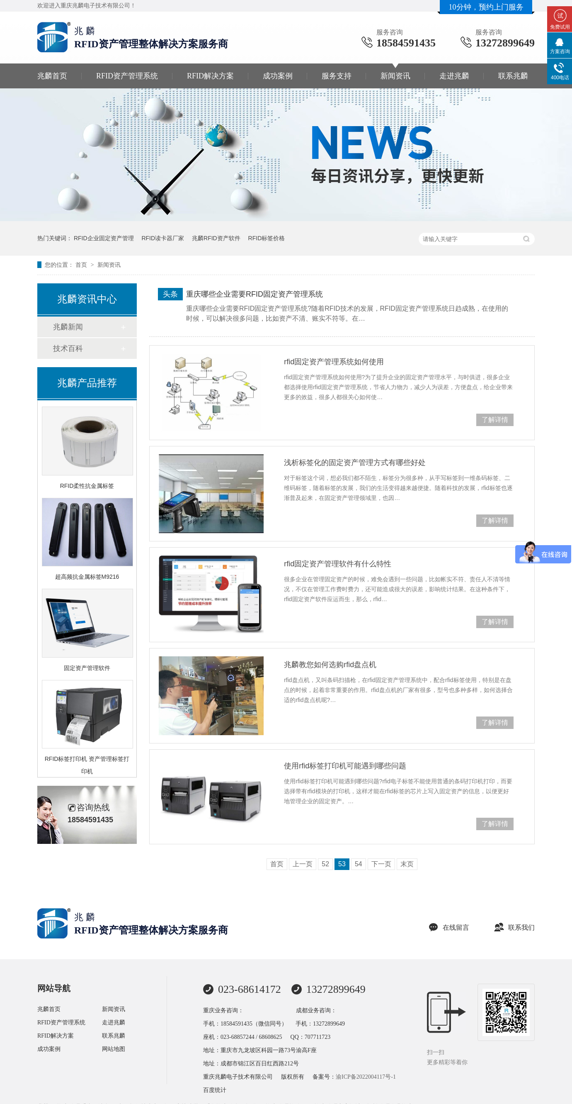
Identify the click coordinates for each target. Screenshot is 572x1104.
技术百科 (68, 348)
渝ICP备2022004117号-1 (366, 1077)
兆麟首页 (52, 76)
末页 (407, 864)
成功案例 (278, 76)
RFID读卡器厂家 (162, 238)
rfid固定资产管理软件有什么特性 (337, 564)
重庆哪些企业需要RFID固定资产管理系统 (254, 294)
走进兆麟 (454, 76)
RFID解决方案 (210, 76)
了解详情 (495, 419)
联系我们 (514, 927)
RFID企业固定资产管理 (104, 238)
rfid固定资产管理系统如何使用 (334, 362)
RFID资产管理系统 (127, 76)
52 (325, 864)
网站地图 (113, 1049)
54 (358, 864)
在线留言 (449, 927)
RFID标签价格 (266, 238)
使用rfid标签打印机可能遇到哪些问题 (345, 766)
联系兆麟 (513, 76)
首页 (82, 264)
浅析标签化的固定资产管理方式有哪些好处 (355, 462)
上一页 (303, 864)
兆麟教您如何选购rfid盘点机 (330, 664)
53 (342, 864)
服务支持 (336, 76)
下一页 (381, 864)
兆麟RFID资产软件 (216, 238)
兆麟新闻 (68, 327)
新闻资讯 (395, 76)
